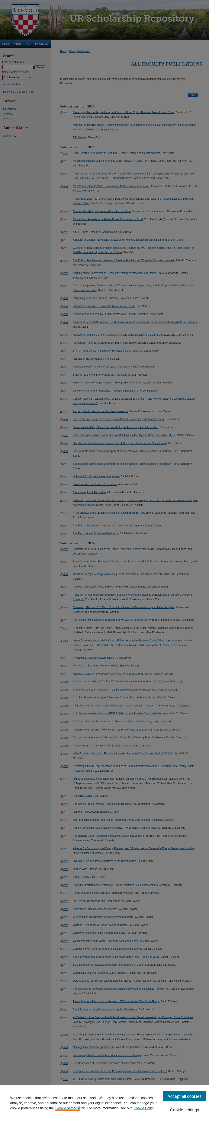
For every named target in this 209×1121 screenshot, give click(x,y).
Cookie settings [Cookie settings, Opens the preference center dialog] (184, 1110)
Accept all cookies (184, 1096)
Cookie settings (67, 1108)
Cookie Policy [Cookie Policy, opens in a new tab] (144, 1108)
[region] (104, 1103)
